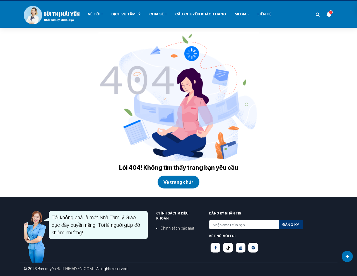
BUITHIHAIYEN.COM (75, 268)
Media (241, 14)
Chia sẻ (156, 14)
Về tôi (94, 14)
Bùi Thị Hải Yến (51, 15)
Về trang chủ (178, 182)
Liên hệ (264, 14)
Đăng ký (291, 224)
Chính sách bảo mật (177, 228)
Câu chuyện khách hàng (200, 14)
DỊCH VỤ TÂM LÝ (126, 14)
